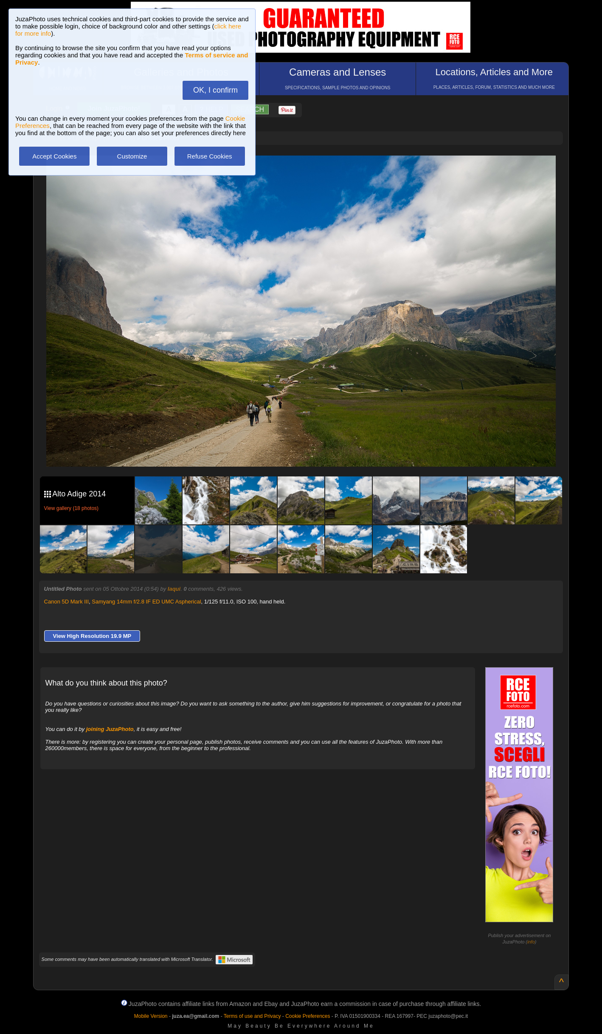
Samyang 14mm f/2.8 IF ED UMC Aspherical (146, 601)
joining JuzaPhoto (110, 729)
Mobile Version (151, 1016)
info (531, 941)
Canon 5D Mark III (66, 601)
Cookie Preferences (307, 1016)
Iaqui (174, 589)
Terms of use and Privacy (252, 1016)
